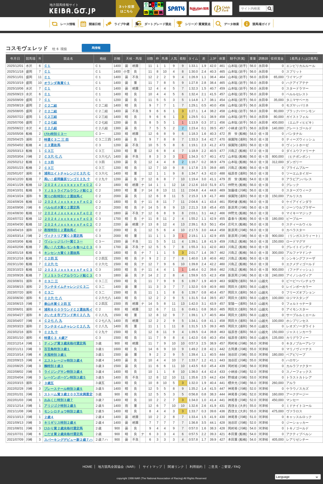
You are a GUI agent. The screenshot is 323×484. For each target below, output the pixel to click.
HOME (87, 466)
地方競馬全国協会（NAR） (117, 466)
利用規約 (196, 466)
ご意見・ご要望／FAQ (224, 466)
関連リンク (176, 466)
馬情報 (96, 48)
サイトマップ (152, 466)
